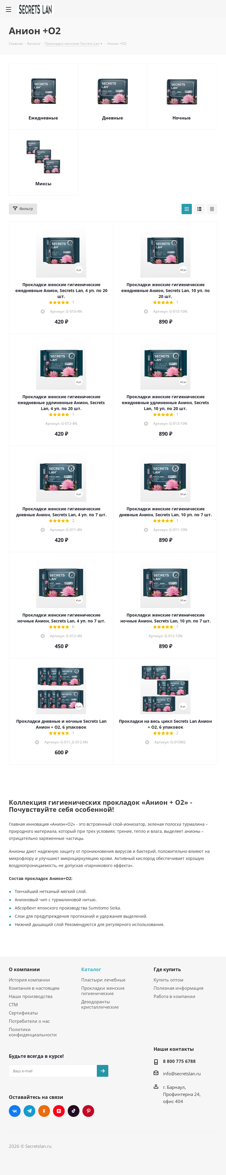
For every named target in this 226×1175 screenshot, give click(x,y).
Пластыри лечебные (103, 980)
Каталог (91, 969)
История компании (29, 980)
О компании (24, 969)
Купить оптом (168, 980)
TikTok (73, 1111)
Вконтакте (15, 1111)
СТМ (13, 1004)
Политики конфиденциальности (33, 1032)
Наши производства (30, 996)
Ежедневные (43, 118)
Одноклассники (44, 1111)
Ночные (181, 118)
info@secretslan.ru (182, 1073)
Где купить (167, 969)
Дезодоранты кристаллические (100, 1004)
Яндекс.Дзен (59, 1111)
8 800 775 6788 (179, 1061)
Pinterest (88, 1111)
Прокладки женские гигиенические (102, 990)
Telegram (29, 1111)
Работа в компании (174, 996)
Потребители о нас (29, 1021)
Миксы (43, 183)
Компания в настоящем (34, 988)
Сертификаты (23, 1013)
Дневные (112, 118)
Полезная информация (178, 988)
